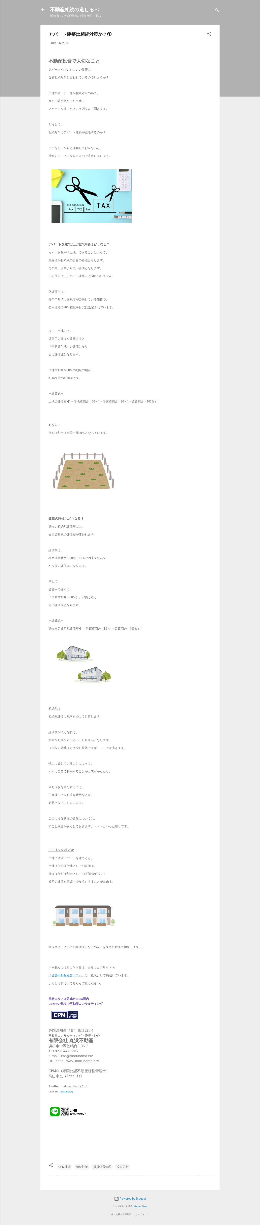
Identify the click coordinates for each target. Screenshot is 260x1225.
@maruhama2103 (76, 1086)
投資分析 (123, 1167)
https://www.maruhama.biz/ (77, 1061)
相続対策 (82, 1167)
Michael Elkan (141, 1206)
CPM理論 (64, 1167)
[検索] (217, 11)
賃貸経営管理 (102, 1167)
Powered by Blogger (130, 1198)
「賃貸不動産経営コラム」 (66, 975)
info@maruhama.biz (76, 1056)
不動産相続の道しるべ (74, 9)
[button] (209, 34)
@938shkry (67, 1091)
